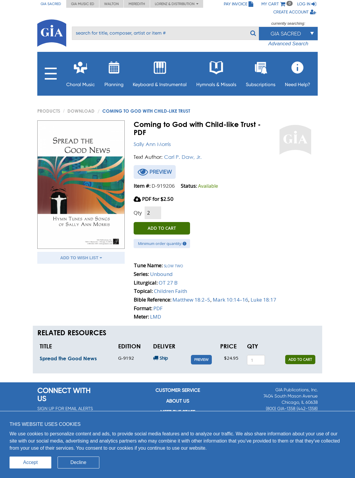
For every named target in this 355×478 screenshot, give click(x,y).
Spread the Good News (68, 358)
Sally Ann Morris (152, 144)
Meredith (137, 4)
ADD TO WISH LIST (81, 257)
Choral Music (80, 72)
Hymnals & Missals (216, 72)
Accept (30, 462)
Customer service (177, 390)
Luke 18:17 (263, 299)
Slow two (173, 265)
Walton (111, 4)
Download (81, 111)
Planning (114, 72)
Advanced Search (288, 43)
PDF (158, 308)
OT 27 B (168, 282)
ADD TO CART (162, 228)
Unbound (161, 274)
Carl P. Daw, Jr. (183, 157)
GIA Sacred (51, 4)
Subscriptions (260, 72)
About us (177, 401)
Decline (78, 462)
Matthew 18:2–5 (191, 299)
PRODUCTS (48, 111)
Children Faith (170, 291)
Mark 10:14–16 (230, 299)
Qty (138, 212)
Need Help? (297, 72)
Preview (201, 360)
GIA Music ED (82, 4)
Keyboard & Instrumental (160, 72)
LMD (155, 316)
